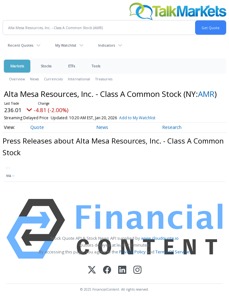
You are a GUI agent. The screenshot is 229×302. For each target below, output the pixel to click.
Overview (17, 78)
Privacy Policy (132, 252)
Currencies (53, 78)
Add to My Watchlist (137, 118)
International (79, 78)
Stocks (46, 66)
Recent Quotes (20, 45)
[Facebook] (107, 270)
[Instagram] (137, 270)
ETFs (71, 66)
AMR (206, 93)
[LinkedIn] (122, 270)
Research (172, 127)
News (34, 78)
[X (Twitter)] (92, 270)
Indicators (106, 45)
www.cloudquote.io (160, 238)
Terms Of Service (172, 252)
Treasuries (103, 78)
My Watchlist (65, 45)
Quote (37, 127)
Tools (96, 66)
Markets (17, 66)
